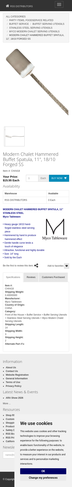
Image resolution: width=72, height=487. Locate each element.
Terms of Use (13, 382)
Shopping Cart (14, 422)
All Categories (16, 16)
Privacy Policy (13, 386)
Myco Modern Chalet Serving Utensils (34, 31)
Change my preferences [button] (43, 477)
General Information (17, 378)
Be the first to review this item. (18, 265)
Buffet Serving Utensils (48, 24)
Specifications (13, 277)
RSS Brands (12, 433)
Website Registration (17, 375)
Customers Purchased (53, 277)
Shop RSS (11, 415)
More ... (7, 403)
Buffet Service (19, 24)
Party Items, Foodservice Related (31, 20)
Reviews (31, 277)
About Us (11, 367)
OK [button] (43, 471)
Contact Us (12, 371)
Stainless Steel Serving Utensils (30, 27)
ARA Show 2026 (14, 398)
